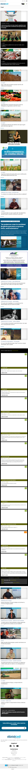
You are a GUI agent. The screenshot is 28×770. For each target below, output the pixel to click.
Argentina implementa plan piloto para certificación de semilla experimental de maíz (13, 174)
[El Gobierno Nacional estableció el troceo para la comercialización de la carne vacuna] (14, 54)
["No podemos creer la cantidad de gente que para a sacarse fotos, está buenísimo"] (14, 242)
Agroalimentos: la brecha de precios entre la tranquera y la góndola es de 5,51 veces (12, 105)
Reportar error (14, 753)
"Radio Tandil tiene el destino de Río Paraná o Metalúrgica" (13, 712)
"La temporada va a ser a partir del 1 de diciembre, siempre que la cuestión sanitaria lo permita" (13, 213)
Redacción (14, 750)
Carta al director (14, 752)
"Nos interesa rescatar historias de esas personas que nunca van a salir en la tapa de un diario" (13, 283)
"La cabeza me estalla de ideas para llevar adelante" (14, 194)
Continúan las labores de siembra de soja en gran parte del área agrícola (13, 125)
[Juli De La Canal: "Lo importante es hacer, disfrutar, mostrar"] (14, 693)
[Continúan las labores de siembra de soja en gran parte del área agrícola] (14, 115)
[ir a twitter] (14, 746)
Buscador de (10, 580)
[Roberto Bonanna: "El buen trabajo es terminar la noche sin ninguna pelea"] (14, 593)
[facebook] (23, 1)
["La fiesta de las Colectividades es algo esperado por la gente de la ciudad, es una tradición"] (14, 613)
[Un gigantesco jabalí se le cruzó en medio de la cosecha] (14, 36)
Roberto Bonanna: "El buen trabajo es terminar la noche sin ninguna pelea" (12, 603)
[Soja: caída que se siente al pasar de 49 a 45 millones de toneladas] (14, 75)
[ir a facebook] (10, 746)
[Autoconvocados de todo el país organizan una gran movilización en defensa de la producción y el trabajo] (14, 16)
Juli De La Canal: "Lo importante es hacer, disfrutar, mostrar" (13, 703)
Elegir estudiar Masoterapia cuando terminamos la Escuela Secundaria (13, 643)
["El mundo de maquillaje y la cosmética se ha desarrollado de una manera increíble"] (14, 294)
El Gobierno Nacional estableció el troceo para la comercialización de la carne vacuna (13, 64)
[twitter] (25, 1)
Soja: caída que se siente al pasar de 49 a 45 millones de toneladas (12, 85)
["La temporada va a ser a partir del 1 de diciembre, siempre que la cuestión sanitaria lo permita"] (14, 203)
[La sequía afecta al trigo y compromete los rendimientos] (14, 673)
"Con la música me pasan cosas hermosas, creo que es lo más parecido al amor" (14, 324)
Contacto (14, 754)
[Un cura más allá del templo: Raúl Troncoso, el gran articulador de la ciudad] (14, 334)
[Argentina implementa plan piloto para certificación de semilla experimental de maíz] (14, 165)
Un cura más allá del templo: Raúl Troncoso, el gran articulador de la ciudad (13, 344)
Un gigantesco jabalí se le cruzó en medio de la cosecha (12, 45)
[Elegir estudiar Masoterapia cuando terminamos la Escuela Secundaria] (14, 633)
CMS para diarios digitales (14, 767)
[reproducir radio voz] (23, 4)
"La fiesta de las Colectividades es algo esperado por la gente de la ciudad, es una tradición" (13, 623)
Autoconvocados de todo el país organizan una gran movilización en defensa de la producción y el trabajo (13, 26)
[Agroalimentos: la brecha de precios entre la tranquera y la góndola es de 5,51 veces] (14, 95)
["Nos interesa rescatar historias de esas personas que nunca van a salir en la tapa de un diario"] (14, 274)
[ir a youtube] (17, 746)
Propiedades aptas (11, 582)
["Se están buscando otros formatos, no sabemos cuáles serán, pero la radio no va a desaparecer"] (14, 653)
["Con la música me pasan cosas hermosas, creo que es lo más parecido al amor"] (14, 314)
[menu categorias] (26, 3)
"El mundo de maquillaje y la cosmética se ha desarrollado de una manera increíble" (12, 303)
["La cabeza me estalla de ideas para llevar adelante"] (14, 185)
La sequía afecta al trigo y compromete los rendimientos (11, 683)
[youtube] (26, 1)
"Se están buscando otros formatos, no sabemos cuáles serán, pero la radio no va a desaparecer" (13, 663)
